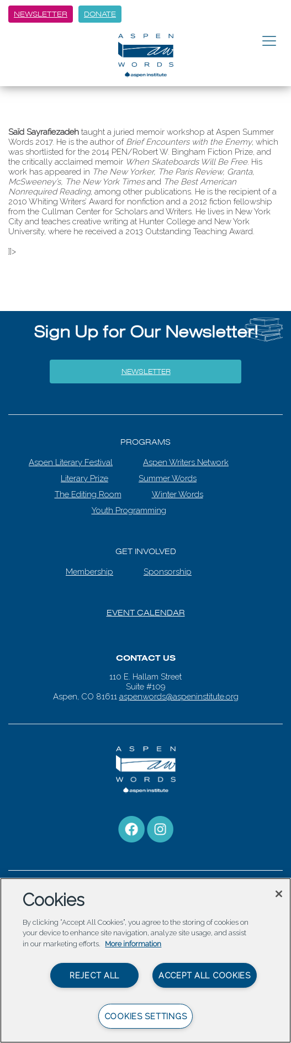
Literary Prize (84, 478)
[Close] (279, 894)
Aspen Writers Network (186, 462)
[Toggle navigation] (269, 41)
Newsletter (40, 14)
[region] (145, 960)
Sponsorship (168, 572)
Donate (100, 14)
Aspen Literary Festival (71, 462)
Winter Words (177, 494)
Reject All (94, 975)
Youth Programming (129, 510)
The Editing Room (88, 494)
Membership (89, 572)
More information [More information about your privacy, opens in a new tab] (133, 944)
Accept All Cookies (204, 975)
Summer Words (168, 478)
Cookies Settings (145, 1016)
